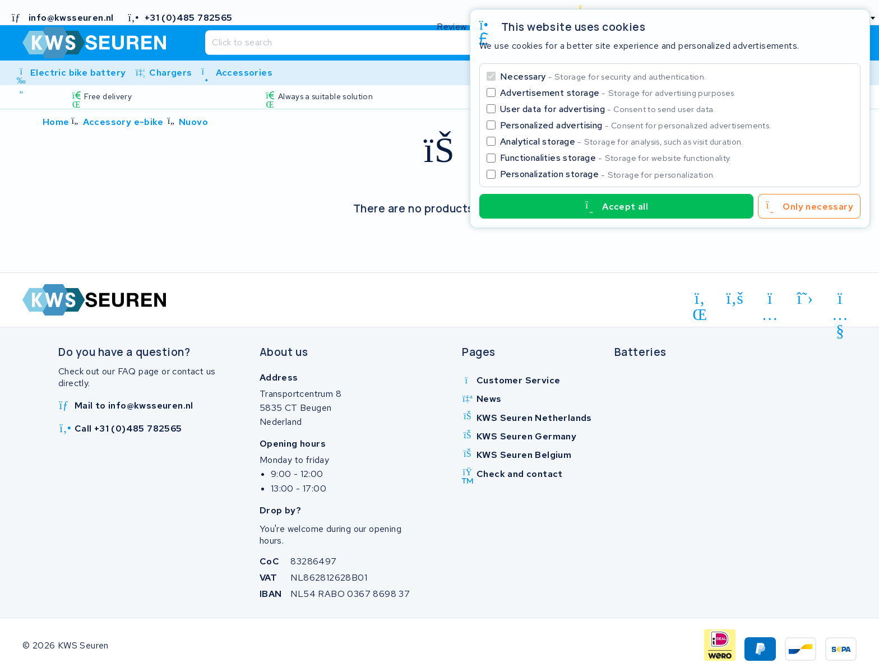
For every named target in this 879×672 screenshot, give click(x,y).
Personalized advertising (635, 125)
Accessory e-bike (123, 122)
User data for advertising (607, 109)
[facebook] (735, 298)
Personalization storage (607, 174)
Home (56, 122)
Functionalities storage (616, 158)
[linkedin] (699, 300)
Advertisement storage (618, 93)
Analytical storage (621, 141)
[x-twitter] (805, 298)
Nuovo (193, 122)
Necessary (603, 76)
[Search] (417, 42)
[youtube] (840, 300)
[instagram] (770, 300)
